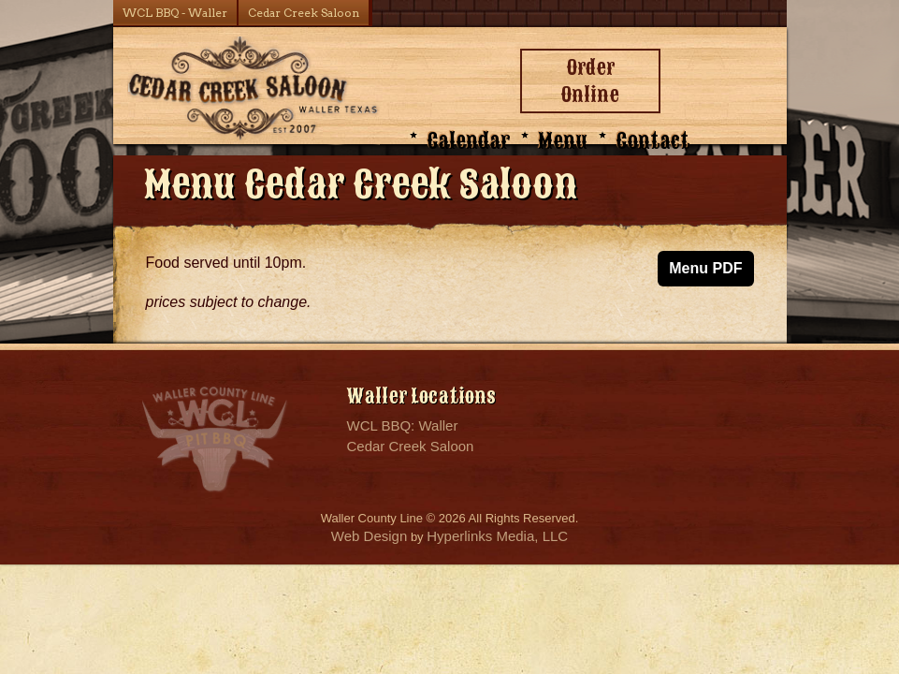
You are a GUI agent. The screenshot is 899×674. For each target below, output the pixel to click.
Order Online (589, 81)
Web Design (369, 536)
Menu (562, 141)
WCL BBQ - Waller (175, 13)
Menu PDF (705, 268)
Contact (652, 141)
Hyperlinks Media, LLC (497, 536)
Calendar (468, 141)
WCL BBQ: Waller (402, 425)
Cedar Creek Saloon (303, 13)
